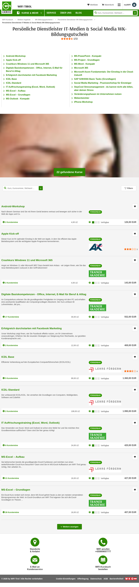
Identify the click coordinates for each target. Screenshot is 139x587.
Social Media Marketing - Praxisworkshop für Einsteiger (102, 83)
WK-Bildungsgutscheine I (44, 20)
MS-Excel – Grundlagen (18, 95)
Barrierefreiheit (116, 579)
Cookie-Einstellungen (65, 579)
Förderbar (95, 212)
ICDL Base (11, 79)
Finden (135, 13)
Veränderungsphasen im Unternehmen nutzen (97, 94)
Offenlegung (83, 579)
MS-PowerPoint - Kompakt (87, 56)
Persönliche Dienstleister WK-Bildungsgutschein (75, 20)
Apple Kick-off (13, 60)
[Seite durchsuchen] (115, 13)
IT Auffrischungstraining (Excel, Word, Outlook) (30, 87)
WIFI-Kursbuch (7, 20)
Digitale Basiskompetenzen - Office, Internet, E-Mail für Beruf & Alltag (43, 294)
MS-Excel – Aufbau (15, 91)
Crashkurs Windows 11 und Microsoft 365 (27, 64)
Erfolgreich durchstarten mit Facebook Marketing (31, 75)
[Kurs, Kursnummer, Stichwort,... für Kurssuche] (23, 188)
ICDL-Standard (13, 83)
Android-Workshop (16, 56)
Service (51, 13)
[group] (69, 38)
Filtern (128, 188)
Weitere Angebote (24, 20)
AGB (106, 579)
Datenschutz (96, 579)
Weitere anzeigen (69, 526)
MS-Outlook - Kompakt (17, 99)
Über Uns (66, 13)
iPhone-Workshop (83, 102)
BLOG (79, 13)
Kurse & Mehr (28, 12)
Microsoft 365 (81, 68)
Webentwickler (81, 98)
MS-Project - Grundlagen (87, 60)
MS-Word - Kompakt (84, 64)
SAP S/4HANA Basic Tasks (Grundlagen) (95, 79)
